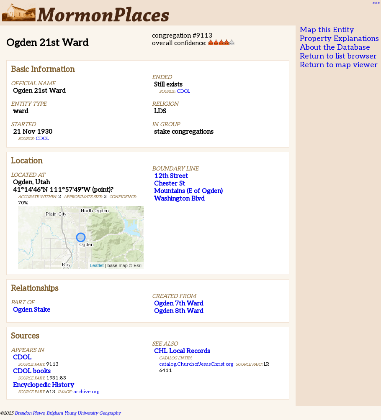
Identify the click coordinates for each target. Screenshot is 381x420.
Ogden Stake (31, 309)
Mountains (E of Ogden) (188, 191)
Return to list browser (338, 56)
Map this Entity (327, 29)
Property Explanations (339, 38)
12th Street (171, 176)
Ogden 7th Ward (178, 303)
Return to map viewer (339, 65)
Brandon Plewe (29, 413)
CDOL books (32, 371)
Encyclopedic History (43, 385)
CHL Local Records (182, 351)
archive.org (86, 392)
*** (375, 4)
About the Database (335, 47)
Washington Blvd (179, 198)
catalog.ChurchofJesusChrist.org (196, 364)
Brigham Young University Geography (83, 413)
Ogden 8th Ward (178, 311)
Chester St (169, 183)
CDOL (42, 138)
